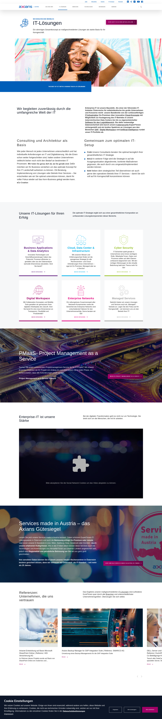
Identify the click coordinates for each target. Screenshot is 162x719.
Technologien (88, 7)
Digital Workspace (108, 130)
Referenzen (102, 7)
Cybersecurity (122, 125)
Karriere (113, 7)
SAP (96, 130)
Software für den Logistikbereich (99, 122)
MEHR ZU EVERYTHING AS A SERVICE (125, 383)
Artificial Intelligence (129, 130)
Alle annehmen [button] (150, 709)
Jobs (86, 2)
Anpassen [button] (115, 709)
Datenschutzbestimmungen (74, 711)
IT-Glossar (111, 2)
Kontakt (120, 2)
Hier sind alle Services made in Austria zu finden (122, 563)
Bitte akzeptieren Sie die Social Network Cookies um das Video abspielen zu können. (81, 483)
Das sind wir (49, 7)
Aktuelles (94, 2)
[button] (134, 395)
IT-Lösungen (62, 7)
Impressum (8, 714)
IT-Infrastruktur (91, 115)
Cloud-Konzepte (132, 115)
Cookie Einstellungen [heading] (18, 701)
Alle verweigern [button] (132, 709)
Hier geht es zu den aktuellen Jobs (120, 22)
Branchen (75, 7)
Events (102, 2)
